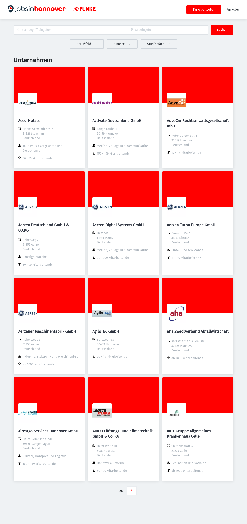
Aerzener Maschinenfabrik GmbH (47, 331)
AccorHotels (28, 120)
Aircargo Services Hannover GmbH (48, 431)
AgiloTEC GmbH (105, 331)
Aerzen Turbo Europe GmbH (191, 225)
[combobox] (70, 30)
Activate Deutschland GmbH (116, 120)
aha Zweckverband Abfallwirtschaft (197, 331)
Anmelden (233, 9)
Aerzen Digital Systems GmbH (118, 225)
